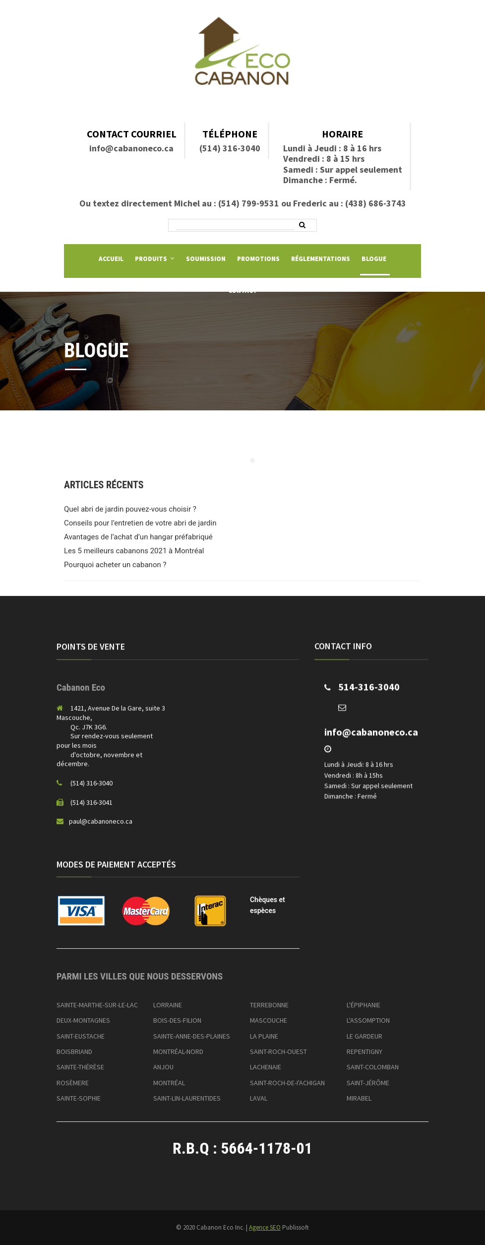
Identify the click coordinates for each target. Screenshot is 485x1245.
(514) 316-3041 (91, 807)
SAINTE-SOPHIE (79, 1098)
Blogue (374, 259)
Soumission (206, 259)
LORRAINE (167, 1004)
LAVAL (258, 1098)
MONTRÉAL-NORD (178, 1051)
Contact (242, 290)
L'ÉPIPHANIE (363, 1004)
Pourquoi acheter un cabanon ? (115, 564)
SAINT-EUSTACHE (81, 1036)
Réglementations (320, 259)
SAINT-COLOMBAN (373, 1066)
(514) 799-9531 (248, 203)
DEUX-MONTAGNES (83, 1020)
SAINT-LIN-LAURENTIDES (187, 1098)
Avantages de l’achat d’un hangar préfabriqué (138, 536)
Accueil (111, 259)
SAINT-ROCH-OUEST (278, 1051)
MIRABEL (359, 1098)
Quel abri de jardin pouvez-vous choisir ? (130, 509)
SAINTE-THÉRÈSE (80, 1066)
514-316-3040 (369, 692)
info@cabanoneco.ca (131, 148)
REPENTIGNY (364, 1051)
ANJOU (163, 1066)
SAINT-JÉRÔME (368, 1082)
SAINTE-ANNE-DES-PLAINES (191, 1036)
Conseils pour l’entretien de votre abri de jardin (140, 523)
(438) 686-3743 (375, 203)
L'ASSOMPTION (368, 1020)
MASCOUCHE (268, 1020)
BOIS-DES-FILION (177, 1020)
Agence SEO (265, 1227)
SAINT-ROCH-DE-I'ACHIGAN (287, 1082)
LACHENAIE (265, 1066)
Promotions (258, 259)
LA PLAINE (264, 1036)
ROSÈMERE (73, 1082)
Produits (151, 259)
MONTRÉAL (169, 1082)
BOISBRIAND (74, 1051)
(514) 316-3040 (229, 148)
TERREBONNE (269, 1004)
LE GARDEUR (364, 1036)
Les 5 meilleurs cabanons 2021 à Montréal (134, 550)
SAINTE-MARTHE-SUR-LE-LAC (97, 1004)
